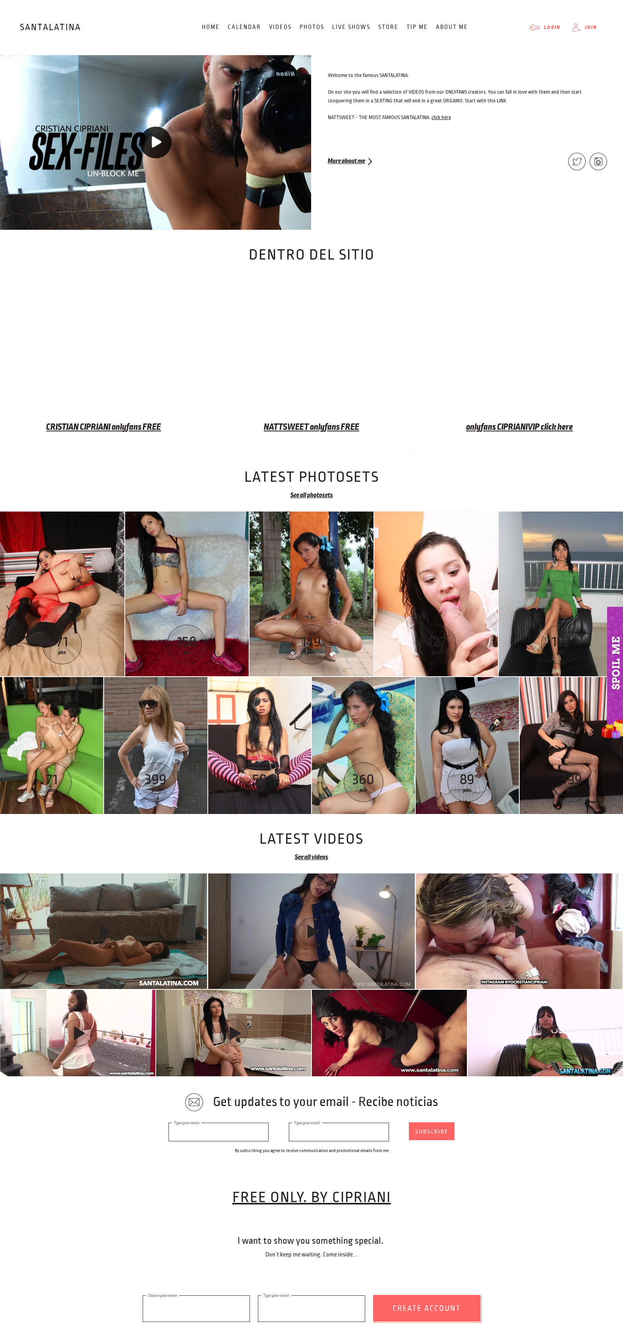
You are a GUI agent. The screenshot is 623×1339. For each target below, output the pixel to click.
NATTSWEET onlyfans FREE (311, 427)
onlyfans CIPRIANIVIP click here (519, 427)
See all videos (311, 857)
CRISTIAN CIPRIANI (79, 427)
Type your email (307, 1122)
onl (117, 427)
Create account (427, 1305)
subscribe (431, 1132)
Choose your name (162, 1292)
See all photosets (311, 495)
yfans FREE (141, 427)
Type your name (186, 1122)
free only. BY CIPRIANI (311, 1200)
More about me (346, 161)
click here (441, 117)
